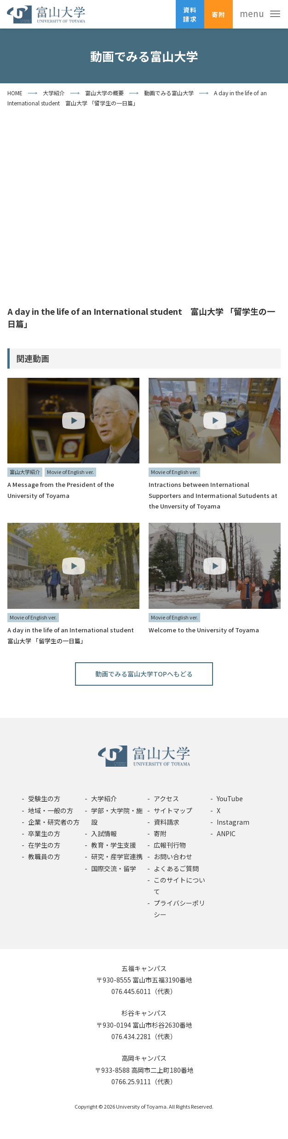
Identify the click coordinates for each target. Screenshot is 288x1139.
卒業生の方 (44, 833)
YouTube (230, 798)
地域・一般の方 (50, 810)
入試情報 (104, 833)
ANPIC (226, 833)
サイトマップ (173, 810)
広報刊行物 (170, 845)
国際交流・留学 (113, 868)
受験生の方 (44, 798)
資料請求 (190, 14)
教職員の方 (44, 856)
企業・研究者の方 (54, 822)
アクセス (166, 798)
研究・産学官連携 (117, 856)
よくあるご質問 (176, 868)
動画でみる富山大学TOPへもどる (144, 673)
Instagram (233, 822)
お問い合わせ (173, 856)
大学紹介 (104, 798)
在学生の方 (44, 845)
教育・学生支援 (113, 845)
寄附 (218, 14)
